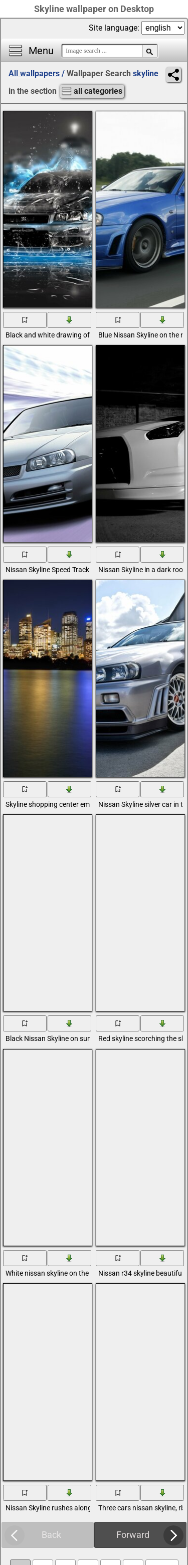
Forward (132, 1534)
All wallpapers (34, 73)
